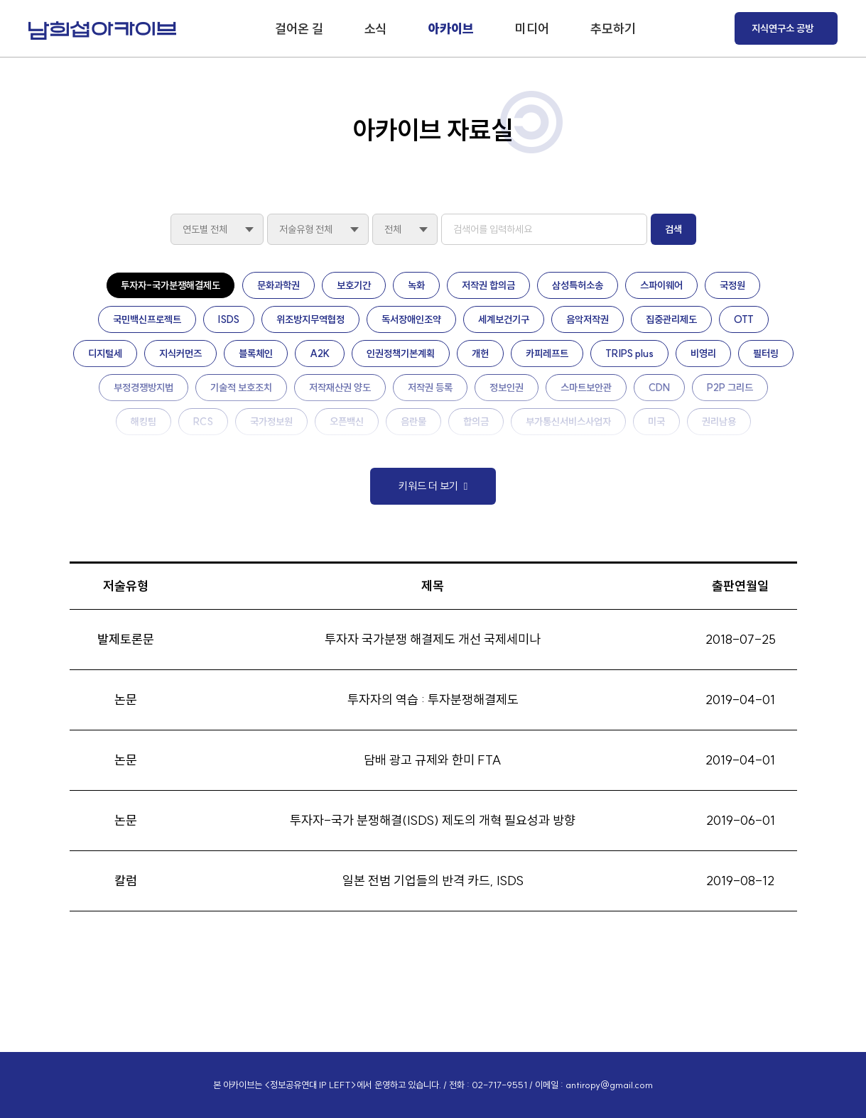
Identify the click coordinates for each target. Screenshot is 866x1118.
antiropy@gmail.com (609, 1084)
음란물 (413, 421)
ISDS (228, 319)
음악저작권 (587, 319)
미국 (656, 421)
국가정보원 (271, 421)
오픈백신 (347, 421)
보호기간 (354, 285)
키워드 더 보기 (428, 486)
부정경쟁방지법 (143, 387)
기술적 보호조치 (241, 387)
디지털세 (105, 353)
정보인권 (506, 387)
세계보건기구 (503, 319)
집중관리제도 (671, 319)
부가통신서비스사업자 (568, 421)
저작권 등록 (430, 387)
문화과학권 (278, 285)
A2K (320, 353)
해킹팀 (143, 421)
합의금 (476, 421)
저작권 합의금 (488, 285)
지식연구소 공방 (782, 28)
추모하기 (613, 29)
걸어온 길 (299, 29)
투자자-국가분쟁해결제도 (170, 285)
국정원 (732, 285)
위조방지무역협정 (310, 319)
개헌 (480, 353)
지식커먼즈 (180, 353)
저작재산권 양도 (340, 387)
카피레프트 (547, 353)
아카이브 (451, 29)
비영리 (703, 353)
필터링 (766, 353)
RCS (203, 421)
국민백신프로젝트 (147, 319)
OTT (744, 319)
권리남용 (719, 421)
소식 (375, 29)
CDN (659, 387)
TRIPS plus (629, 353)
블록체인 (256, 353)
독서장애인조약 (411, 319)
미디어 (532, 29)
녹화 (416, 285)
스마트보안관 (586, 387)
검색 (673, 229)
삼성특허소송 (577, 285)
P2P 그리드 (730, 387)
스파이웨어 (661, 285)
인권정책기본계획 (401, 353)
